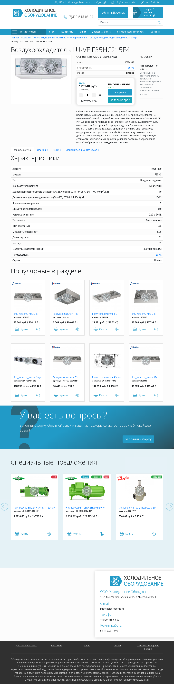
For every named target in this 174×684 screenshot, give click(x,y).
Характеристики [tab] (22, 149)
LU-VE (131, 67)
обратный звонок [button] (113, 12)
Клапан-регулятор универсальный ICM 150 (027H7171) (137, 508)
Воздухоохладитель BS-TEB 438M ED (144, 378)
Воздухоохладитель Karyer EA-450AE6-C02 (28, 378)
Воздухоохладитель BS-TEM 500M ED (65, 378)
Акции (83, 31)
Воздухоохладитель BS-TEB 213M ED (144, 314)
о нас (87, 645)
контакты (56, 645)
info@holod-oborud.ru (126, 2)
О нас (51, 31)
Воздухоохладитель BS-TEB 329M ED (26, 314)
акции (117, 645)
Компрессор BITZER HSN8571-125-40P (34, 507)
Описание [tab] (42, 149)
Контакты (155, 31)
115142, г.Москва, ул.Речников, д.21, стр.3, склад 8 (82, 2)
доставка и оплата (101, 31)
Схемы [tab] (57, 149)
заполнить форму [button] (138, 439)
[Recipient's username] (127, 22)
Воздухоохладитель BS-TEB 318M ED (105, 314)
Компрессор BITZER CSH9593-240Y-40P (85, 508)
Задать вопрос (120, 100)
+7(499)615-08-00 (80, 17)
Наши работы (67, 31)
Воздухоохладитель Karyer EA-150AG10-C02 (106, 378)
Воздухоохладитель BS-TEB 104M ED (65, 314)
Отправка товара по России (130, 31)
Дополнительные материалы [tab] (82, 149)
